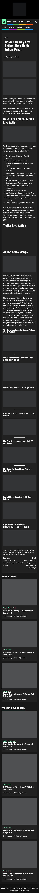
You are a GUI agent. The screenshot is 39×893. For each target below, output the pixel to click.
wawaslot (22, 554)
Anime (9, 550)
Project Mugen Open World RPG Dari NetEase (17, 497)
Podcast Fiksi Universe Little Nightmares (18, 387)
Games (21, 22)
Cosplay (27, 27)
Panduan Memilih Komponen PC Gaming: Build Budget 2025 (19, 695)
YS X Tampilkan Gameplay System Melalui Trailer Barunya (19, 330)
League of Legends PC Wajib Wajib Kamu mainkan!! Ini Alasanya (28, 563)
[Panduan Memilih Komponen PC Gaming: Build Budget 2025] (19, 675)
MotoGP (4, 27)
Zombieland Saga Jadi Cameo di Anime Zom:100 (11, 561)
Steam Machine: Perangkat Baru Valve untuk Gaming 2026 (18, 612)
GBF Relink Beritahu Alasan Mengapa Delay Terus (17, 470)
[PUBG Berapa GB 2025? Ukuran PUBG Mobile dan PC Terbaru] (19, 634)
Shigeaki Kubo (13, 554)
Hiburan (19, 27)
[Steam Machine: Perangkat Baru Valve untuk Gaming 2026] (19, 592)
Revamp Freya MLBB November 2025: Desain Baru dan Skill (18, 874)
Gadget (28, 22)
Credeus (15, 550)
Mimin (17, 57)
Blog (9, 22)
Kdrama (11, 27)
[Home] (4, 22)
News (14, 22)
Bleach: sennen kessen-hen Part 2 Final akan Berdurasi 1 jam (18, 358)
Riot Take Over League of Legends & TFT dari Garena (18, 442)
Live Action (20, 552)
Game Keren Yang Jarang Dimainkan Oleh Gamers (18, 414)
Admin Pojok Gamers (21, 616)
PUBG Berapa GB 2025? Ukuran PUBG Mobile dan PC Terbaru (18, 653)
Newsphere (14, 891)
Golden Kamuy (23, 550)
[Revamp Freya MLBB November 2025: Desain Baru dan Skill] (19, 854)
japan (14, 552)
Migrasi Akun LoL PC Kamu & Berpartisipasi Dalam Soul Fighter (16, 525)
